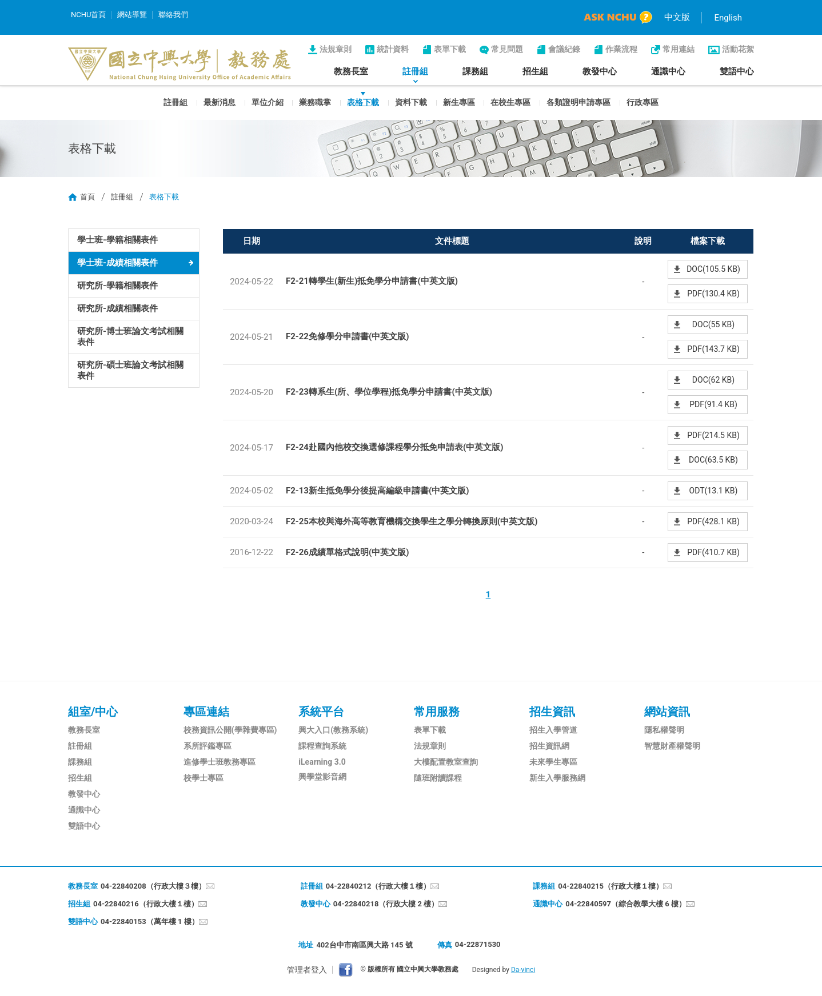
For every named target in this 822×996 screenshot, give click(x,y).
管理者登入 (307, 969)
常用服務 (437, 711)
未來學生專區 (553, 761)
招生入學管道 (553, 729)
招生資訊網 (549, 745)
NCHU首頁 (88, 14)
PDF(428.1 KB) (713, 521)
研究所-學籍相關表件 (117, 285)
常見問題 (507, 49)
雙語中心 (737, 71)
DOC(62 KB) (713, 379)
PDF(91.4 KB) (713, 404)
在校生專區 (510, 101)
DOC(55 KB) (713, 324)
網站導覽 (132, 14)
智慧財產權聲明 (672, 745)
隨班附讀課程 (438, 777)
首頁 (87, 196)
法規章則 (336, 49)
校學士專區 (203, 777)
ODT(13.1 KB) (713, 490)
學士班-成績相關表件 (117, 263)
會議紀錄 (564, 49)
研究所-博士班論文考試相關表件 (130, 336)
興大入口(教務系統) (333, 729)
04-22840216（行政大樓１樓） (145, 903)
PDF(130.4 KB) (713, 293)
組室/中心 (93, 711)
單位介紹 (268, 101)
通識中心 (668, 71)
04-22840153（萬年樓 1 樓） (150, 921)
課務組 (475, 71)
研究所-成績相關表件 (117, 308)
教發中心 (599, 71)
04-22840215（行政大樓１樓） (610, 886)
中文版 (677, 17)
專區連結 (206, 711)
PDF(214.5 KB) (713, 435)
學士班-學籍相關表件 (117, 240)
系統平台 (321, 711)
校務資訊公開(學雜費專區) (230, 729)
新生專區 (459, 101)
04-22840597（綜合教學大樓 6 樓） (625, 903)
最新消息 (219, 101)
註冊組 (415, 71)
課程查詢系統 (322, 745)
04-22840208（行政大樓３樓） (153, 886)
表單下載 (450, 49)
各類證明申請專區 (578, 101)
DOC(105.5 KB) (713, 269)
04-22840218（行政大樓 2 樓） (386, 903)
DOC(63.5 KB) (713, 459)
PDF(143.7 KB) (713, 349)
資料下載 (411, 101)
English (728, 18)
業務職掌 (315, 101)
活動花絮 (738, 49)
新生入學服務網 (557, 777)
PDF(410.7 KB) (713, 552)
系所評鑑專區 (207, 745)
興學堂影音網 (322, 776)
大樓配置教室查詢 (446, 761)
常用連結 (679, 49)
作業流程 (621, 49)
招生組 (535, 71)
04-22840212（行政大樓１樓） (378, 886)
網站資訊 (667, 711)
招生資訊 (552, 711)
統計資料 (393, 49)
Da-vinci (523, 970)
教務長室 (351, 71)
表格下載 (363, 101)
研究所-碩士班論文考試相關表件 (130, 370)
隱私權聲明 (664, 729)
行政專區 (643, 101)
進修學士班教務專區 (219, 761)
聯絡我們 (173, 14)
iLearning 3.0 (321, 761)
